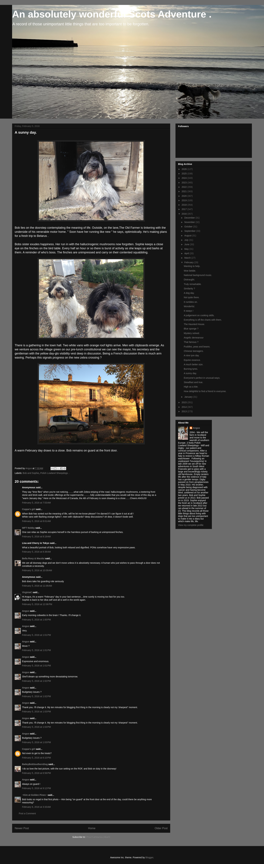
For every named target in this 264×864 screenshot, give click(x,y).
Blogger (149, 857)
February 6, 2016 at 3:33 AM (36, 807)
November (189, 222)
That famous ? (191, 342)
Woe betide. (190, 270)
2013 (184, 411)
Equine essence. (192, 360)
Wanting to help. (192, 266)
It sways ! (188, 310)
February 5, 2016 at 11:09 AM (37, 585)
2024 (184, 178)
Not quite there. (191, 297)
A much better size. (193, 364)
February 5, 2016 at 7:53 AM (36, 502)
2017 (184, 209)
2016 (184, 213)
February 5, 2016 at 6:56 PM (36, 773)
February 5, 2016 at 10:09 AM (37, 570)
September (190, 231)
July (186, 240)
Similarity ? (189, 288)
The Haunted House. (194, 324)
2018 (184, 204)
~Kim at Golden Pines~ (34, 795)
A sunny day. (190, 373)
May (186, 249)
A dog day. (189, 293)
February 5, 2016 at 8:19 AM (36, 536)
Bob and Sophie (31, 473)
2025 (184, 173)
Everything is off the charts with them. (203, 319)
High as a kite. (191, 386)
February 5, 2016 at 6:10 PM (36, 757)
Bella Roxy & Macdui (33, 558)
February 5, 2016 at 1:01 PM (36, 635)
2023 (184, 182)
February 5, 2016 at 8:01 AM (36, 521)
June (187, 244)
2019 (184, 200)
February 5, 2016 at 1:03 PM (36, 711)
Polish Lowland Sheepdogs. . (55, 473)
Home (91, 828)
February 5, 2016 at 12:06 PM (37, 604)
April (187, 253)
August (188, 235)
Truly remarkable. (192, 284)
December (189, 217)
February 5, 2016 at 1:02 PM (36, 681)
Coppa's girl (28, 509)
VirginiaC (27, 592)
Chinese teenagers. (194, 351)
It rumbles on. (191, 302)
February (189, 262)
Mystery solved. (192, 333)
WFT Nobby (28, 528)
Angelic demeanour (194, 337)
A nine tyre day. (191, 355)
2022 (184, 187)
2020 (184, 196)
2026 (184, 169)
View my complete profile (190, 525)
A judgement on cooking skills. (199, 315)
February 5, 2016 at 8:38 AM (36, 551)
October (188, 226)
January (188, 397)
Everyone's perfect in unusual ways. (202, 378)
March (187, 257)
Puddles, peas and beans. (197, 346)
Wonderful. (189, 306)
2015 (184, 402)
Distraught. (189, 279)
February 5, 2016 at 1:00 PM (36, 619)
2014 (184, 407)
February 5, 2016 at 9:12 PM (36, 788)
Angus (25, 611)
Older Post (161, 828)
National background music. (198, 275)
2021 (184, 191)
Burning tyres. (191, 369)
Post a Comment (27, 813)
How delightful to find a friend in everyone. (205, 391)
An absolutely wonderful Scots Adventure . (112, 14)
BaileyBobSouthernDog (35, 764)
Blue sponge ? (191, 328)
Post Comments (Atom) (98, 837)
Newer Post (22, 828)
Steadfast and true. (193, 382)
